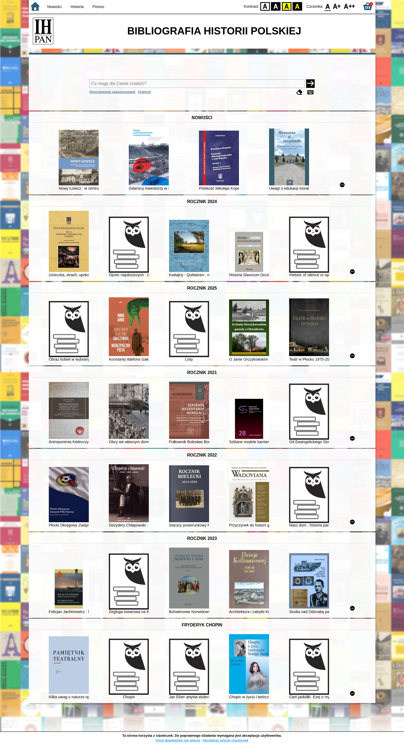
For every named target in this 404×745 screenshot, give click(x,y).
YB (286, 6)
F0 (327, 6)
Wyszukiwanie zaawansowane (112, 92)
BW (276, 6)
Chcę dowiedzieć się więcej (177, 740)
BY (297, 6)
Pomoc (99, 7)
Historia (77, 7)
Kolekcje (144, 92)
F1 (336, 6)
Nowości (54, 7)
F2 (349, 6)
